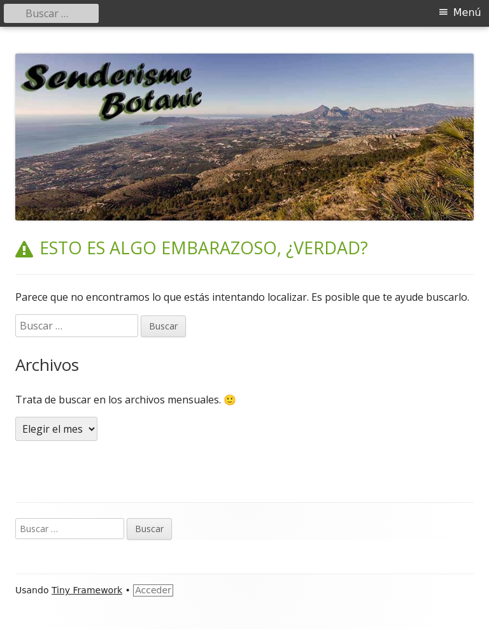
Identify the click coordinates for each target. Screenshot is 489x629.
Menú (467, 12)
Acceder (153, 590)
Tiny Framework (87, 590)
